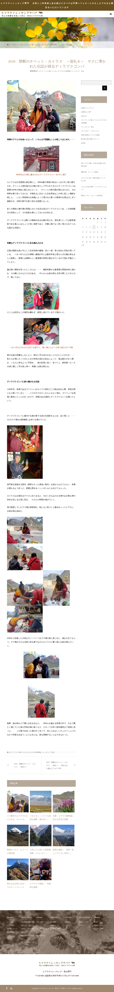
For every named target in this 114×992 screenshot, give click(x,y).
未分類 (83, 143)
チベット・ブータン (27, 925)
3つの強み (10, 922)
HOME (96, 922)
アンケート (68, 925)
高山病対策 (10, 932)
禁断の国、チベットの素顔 (89, 172)
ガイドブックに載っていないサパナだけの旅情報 (38, 45)
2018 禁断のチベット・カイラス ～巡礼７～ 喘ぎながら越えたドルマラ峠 (57, 765)
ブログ (14, 45)
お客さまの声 (40, 935)
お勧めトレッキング (87, 108)
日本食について (12, 929)
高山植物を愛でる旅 (27, 922)
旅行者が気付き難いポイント (90, 139)
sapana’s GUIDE (98, 929)
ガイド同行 (10, 925)
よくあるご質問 (55, 929)
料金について (54, 925)
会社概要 (53, 922)
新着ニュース (83, 922)
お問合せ (67, 922)
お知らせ (84, 116)
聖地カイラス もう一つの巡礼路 (91, 195)
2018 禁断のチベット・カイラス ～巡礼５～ (25, 765)
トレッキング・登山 (65, 45)
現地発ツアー (98, 925)
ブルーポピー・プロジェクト (90, 131)
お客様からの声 (86, 112)
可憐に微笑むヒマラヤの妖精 (90, 135)
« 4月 (82, 245)
